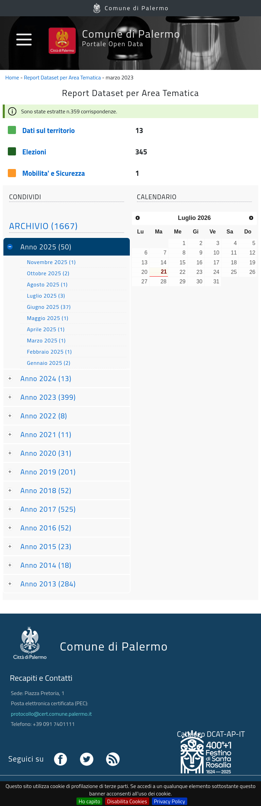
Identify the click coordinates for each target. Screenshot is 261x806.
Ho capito (89, 801)
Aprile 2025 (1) (46, 329)
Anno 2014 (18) (45, 565)
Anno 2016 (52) (45, 527)
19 (252, 262)
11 (234, 253)
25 (234, 272)
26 (252, 272)
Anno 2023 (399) (48, 397)
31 (216, 281)
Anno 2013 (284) (48, 583)
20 (144, 272)
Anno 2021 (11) (45, 434)
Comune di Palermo (137, 8)
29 (182, 281)
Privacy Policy (169, 801)
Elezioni (34, 151)
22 (182, 272)
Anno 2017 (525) (48, 509)
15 (182, 262)
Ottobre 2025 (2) (48, 273)
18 (234, 262)
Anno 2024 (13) (45, 378)
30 (199, 281)
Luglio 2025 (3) (46, 296)
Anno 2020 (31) (45, 453)
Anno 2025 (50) (45, 246)
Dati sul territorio (48, 130)
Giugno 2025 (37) (49, 307)
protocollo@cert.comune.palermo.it (51, 714)
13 (144, 262)
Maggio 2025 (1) (47, 318)
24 (216, 272)
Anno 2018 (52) (45, 490)
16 (199, 262)
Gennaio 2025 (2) (48, 363)
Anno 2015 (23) (45, 546)
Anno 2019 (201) (48, 471)
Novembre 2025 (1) (51, 262)
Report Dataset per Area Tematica (62, 77)
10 (216, 253)
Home (12, 77)
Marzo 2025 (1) (46, 340)
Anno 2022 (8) (43, 415)
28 (163, 281)
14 (163, 262)
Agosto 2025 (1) (47, 284)
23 (199, 272)
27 (144, 281)
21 (164, 272)
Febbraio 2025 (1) (49, 352)
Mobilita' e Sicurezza (53, 173)
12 (252, 253)
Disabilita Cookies (127, 801)
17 (216, 262)
